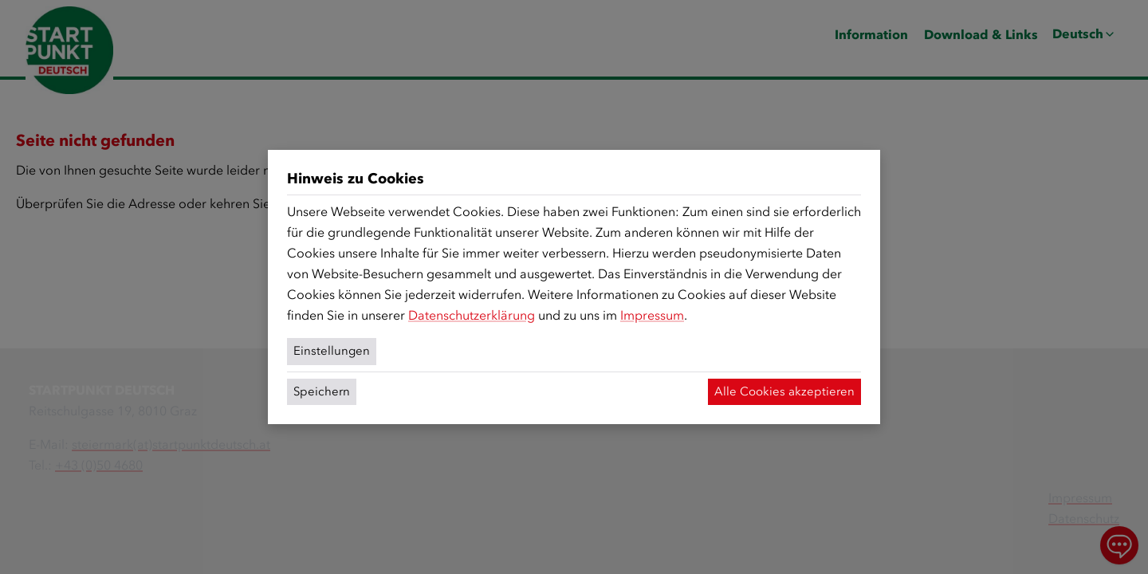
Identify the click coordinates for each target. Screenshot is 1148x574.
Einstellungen (331, 351)
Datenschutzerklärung (471, 315)
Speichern (321, 391)
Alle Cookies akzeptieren (784, 391)
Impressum (652, 315)
